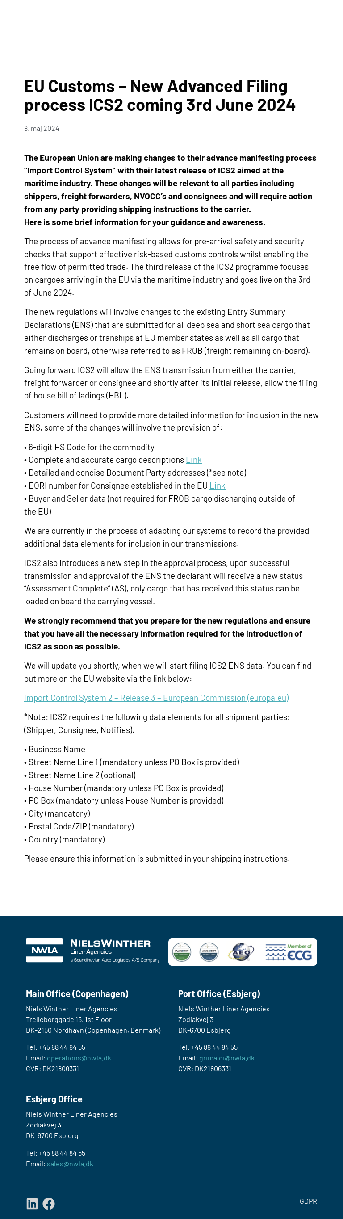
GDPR (308, 1201)
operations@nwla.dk (79, 1057)
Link (194, 459)
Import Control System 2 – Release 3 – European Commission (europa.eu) (156, 697)
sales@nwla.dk (70, 1163)
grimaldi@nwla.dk (227, 1057)
